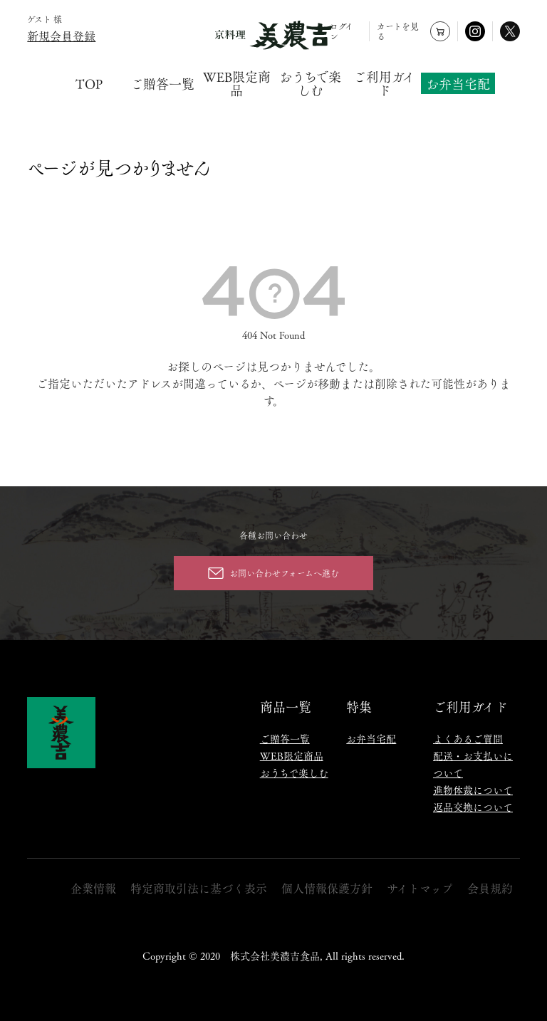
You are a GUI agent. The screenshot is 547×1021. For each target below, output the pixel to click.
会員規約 (490, 888)
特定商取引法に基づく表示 (198, 888)
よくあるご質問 (468, 738)
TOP (89, 83)
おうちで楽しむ (310, 83)
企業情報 (93, 888)
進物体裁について (473, 789)
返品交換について (473, 806)
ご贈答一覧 (162, 83)
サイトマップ (420, 888)
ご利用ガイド (384, 83)
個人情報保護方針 (327, 888)
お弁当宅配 (458, 83)
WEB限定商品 (237, 83)
